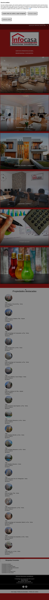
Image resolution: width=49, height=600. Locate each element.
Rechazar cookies (32, 13)
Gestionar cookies (7, 19)
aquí (30, 8)
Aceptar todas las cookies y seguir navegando (14, 13)
